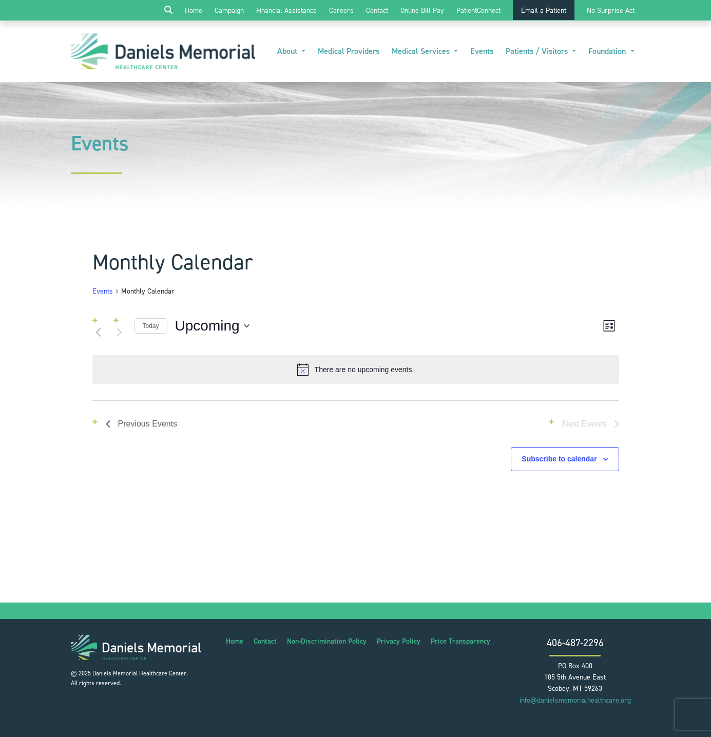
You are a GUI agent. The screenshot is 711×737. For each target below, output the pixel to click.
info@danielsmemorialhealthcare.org (575, 700)
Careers (341, 10)
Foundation (608, 51)
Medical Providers (348, 51)
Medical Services (422, 51)
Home (193, 10)
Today (151, 325)
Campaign (229, 10)
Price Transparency (460, 641)
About (288, 51)
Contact (377, 10)
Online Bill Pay (422, 10)
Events (481, 51)
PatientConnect (478, 10)
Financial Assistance (286, 10)
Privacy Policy (398, 641)
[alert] (355, 369)
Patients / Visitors (538, 51)
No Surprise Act (611, 10)
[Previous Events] (98, 332)
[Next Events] (119, 332)
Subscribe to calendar (559, 459)
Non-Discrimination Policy (327, 641)
